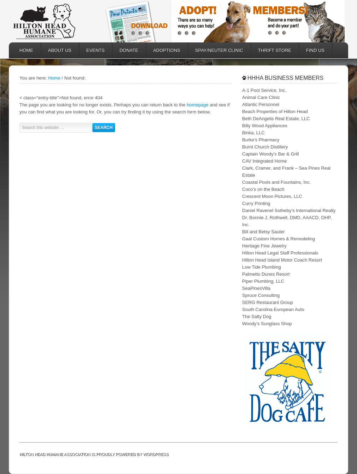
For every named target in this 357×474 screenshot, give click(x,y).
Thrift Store (274, 50)
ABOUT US (56, 50)
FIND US (315, 50)
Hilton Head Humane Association (55, 21)
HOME (26, 50)
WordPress (156, 454)
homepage (197, 104)
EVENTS (95, 50)
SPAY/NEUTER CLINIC (215, 50)
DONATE (125, 50)
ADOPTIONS (163, 50)
